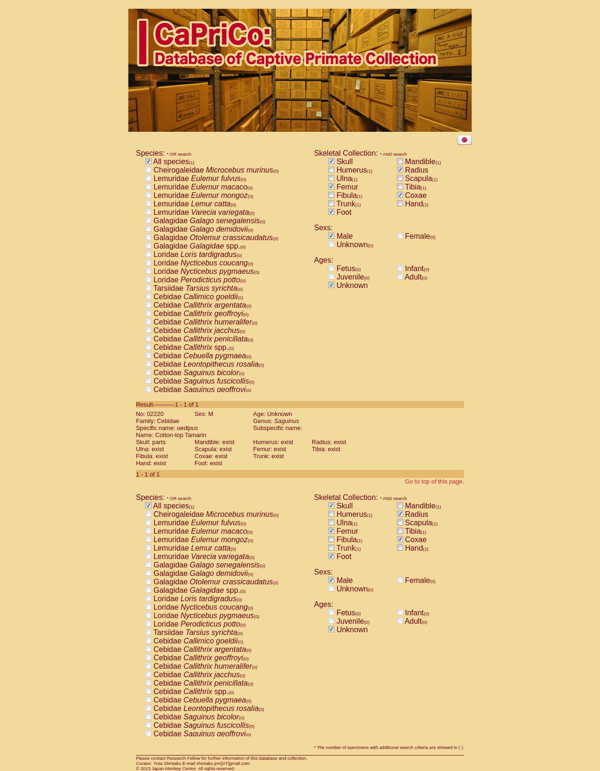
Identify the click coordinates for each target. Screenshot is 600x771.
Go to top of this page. (434, 481)
